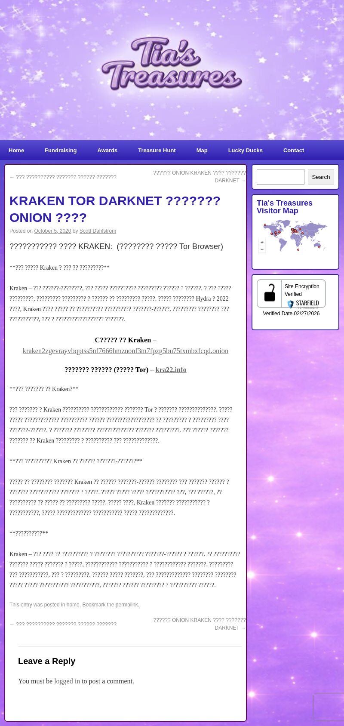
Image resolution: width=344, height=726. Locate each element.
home (73, 605)
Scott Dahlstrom (98, 231)
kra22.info (171, 370)
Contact (293, 150)
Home (16, 150)
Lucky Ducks (245, 150)
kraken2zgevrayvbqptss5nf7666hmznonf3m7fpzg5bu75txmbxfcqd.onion (125, 351)
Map (202, 150)
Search (321, 177)
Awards (108, 150)
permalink (127, 605)
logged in (67, 681)
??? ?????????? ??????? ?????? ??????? (63, 177)
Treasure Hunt (156, 150)
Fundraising (61, 150)
